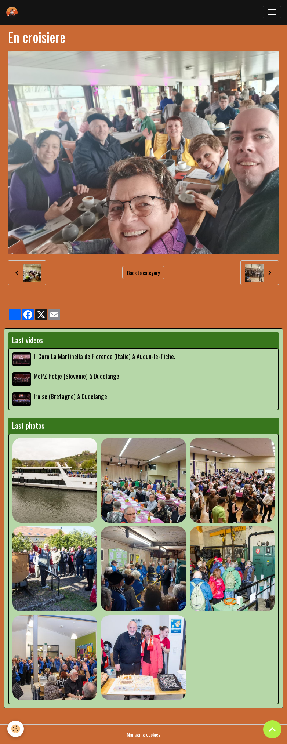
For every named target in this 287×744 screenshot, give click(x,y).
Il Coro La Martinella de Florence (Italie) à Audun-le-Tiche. (104, 356)
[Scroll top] (272, 729)
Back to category (143, 272)
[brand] (13, 12)
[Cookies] (15, 729)
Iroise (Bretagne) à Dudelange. (71, 396)
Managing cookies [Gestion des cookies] (143, 734)
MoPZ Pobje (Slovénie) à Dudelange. (77, 376)
